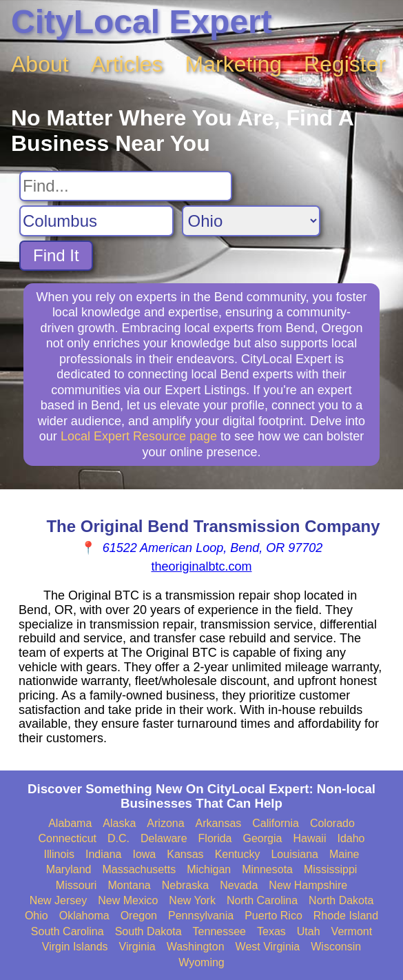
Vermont (352, 931)
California (275, 823)
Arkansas (219, 823)
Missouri (76, 885)
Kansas (185, 854)
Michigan (209, 869)
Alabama (70, 823)
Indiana (103, 854)
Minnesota (267, 869)
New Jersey (58, 900)
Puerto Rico (273, 915)
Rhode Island (345, 915)
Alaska (119, 823)
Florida (215, 838)
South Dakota (148, 931)
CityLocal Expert (141, 21)
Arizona (165, 823)
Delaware (164, 838)
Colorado (332, 823)
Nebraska (185, 885)
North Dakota (341, 900)
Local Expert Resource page (139, 436)
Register (345, 64)
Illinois (58, 854)
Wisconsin (336, 946)
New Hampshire (308, 885)
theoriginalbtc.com (201, 566)
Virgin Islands (75, 946)
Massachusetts (139, 869)
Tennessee (219, 931)
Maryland (69, 869)
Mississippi (330, 869)
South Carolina (67, 931)
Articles (127, 64)
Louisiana (294, 854)
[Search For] (125, 186)
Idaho (350, 838)
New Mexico (128, 900)
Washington (196, 946)
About (40, 64)
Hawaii (309, 838)
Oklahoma (84, 915)
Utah (308, 931)
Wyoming (201, 962)
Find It (56, 255)
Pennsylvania (201, 915)
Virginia (137, 946)
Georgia (262, 838)
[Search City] (96, 220)
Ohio (36, 915)
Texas (271, 931)
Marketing (233, 64)
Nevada (239, 885)
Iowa (144, 854)
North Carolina (262, 900)
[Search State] (251, 220)
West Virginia (268, 946)
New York (192, 900)
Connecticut (68, 838)
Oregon (139, 915)
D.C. (118, 838)
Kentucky (237, 854)
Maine (344, 854)
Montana (128, 885)
